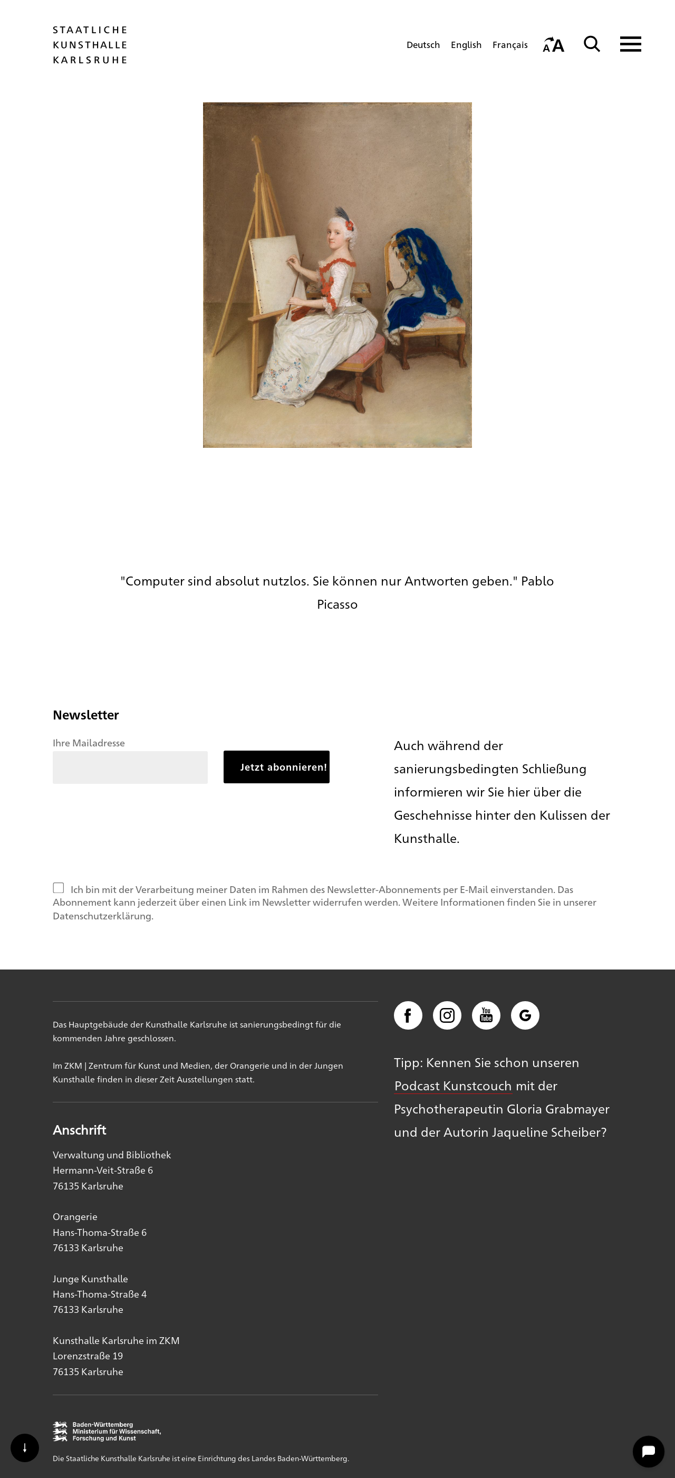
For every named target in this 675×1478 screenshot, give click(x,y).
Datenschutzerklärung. (103, 915)
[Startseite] (90, 58)
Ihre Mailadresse (89, 742)
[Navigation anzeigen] (624, 44)
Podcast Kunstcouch (453, 1085)
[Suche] (592, 44)
